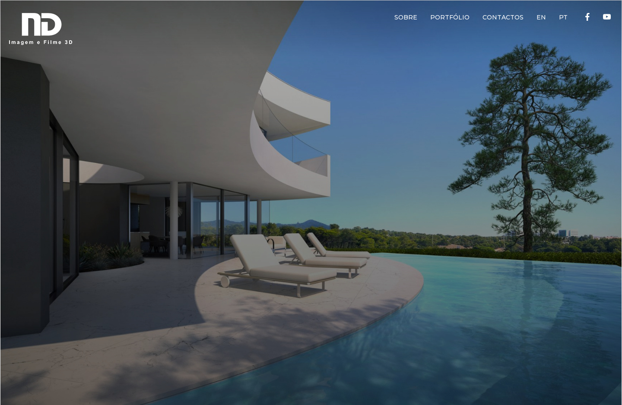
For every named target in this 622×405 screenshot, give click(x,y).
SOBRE (405, 17)
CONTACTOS (503, 17)
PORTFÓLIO (450, 17)
